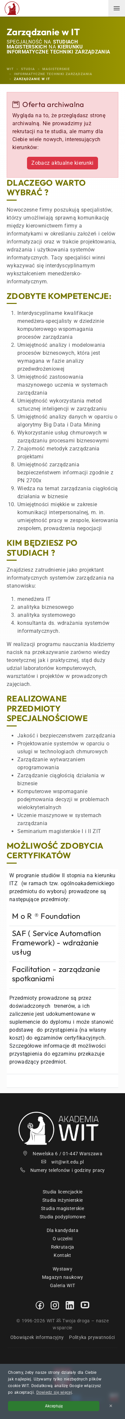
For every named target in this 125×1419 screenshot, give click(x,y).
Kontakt (62, 1255)
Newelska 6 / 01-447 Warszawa (62, 1153)
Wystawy (62, 1269)
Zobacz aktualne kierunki (62, 163)
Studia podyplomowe (62, 1216)
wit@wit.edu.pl (62, 1162)
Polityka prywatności (92, 1337)
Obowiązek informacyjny (37, 1337)
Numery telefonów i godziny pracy (62, 1170)
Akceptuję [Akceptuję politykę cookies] (54, 1406)
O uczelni (63, 1238)
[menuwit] (116, 8)
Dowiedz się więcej (54, 1392)
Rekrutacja (62, 1247)
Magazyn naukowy (62, 1277)
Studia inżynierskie (62, 1200)
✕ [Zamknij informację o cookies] (111, 1405)
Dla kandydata (62, 1230)
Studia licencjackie (63, 1191)
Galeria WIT (62, 1285)
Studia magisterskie (62, 1208)
